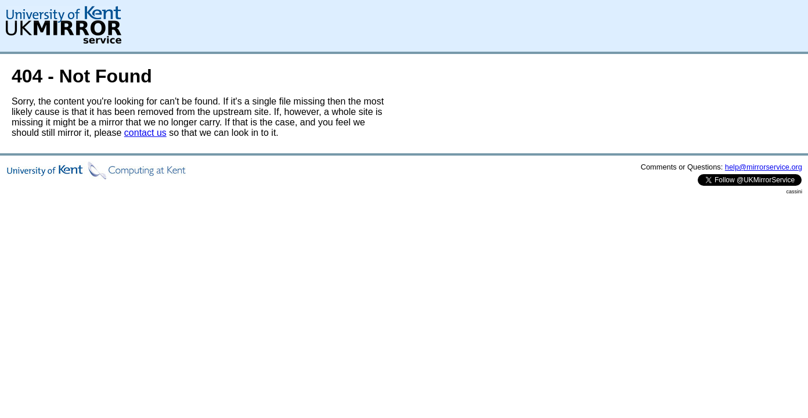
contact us (145, 133)
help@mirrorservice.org (763, 167)
